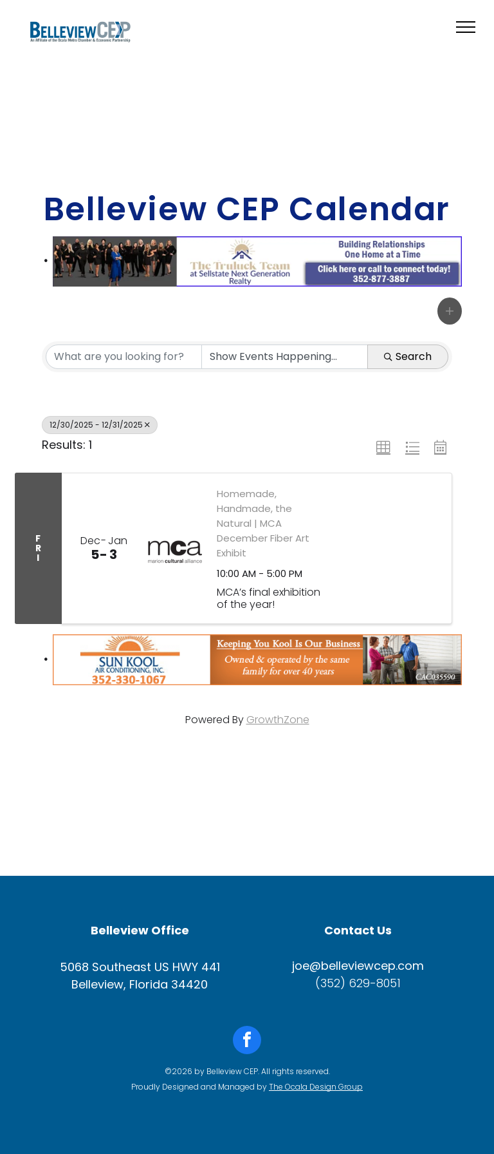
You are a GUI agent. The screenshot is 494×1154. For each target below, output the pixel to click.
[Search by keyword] (124, 357)
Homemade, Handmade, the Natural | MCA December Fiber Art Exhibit (263, 523)
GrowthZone (277, 719)
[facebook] (247, 1041)
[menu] (465, 27)
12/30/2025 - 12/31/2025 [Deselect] (100, 424)
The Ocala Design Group (316, 1086)
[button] (449, 311)
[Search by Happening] (284, 357)
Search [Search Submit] (408, 356)
